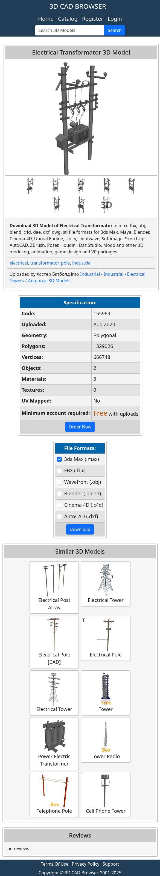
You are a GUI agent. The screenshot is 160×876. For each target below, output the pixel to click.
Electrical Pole (105, 638)
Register (92, 18)
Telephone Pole (54, 794)
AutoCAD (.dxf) (81, 516)
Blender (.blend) (82, 493)
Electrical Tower (105, 583)
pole (65, 263)
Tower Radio (105, 740)
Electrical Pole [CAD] (54, 641)
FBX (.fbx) (75, 470)
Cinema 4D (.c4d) (83, 505)
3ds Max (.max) (81, 459)
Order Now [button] (80, 427)
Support (111, 864)
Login (114, 18)
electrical (19, 263)
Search (115, 30)
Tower (105, 692)
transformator (44, 263)
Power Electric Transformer (54, 743)
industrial (82, 263)
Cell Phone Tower (105, 794)
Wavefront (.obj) (82, 482)
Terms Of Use (54, 864)
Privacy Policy (85, 864)
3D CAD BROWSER (78, 6)
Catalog (68, 18)
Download (79, 529)
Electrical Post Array (54, 587)
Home (46, 18)
